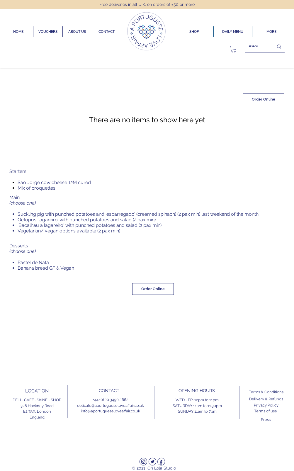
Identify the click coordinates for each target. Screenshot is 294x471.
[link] (233, 49)
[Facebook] (161, 462)
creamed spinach (156, 214)
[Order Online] (263, 99)
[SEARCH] (255, 46)
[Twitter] (152, 462)
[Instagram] (143, 462)
